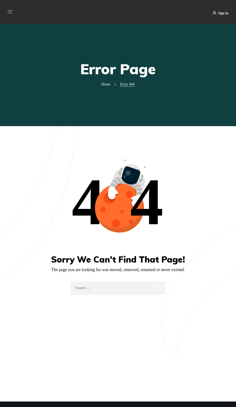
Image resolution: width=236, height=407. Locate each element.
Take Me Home (118, 305)
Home (106, 84)
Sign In (220, 13)
